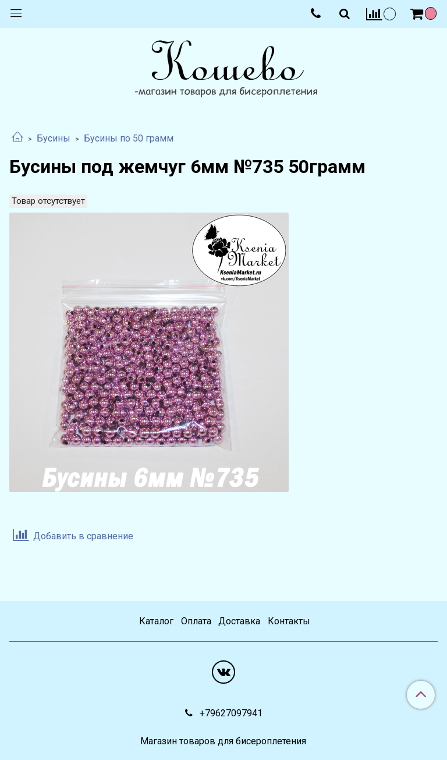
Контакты (289, 621)
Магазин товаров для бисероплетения (223, 741)
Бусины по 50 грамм (128, 138)
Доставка (239, 621)
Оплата (196, 621)
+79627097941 (229, 713)
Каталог (156, 621)
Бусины (53, 138)
